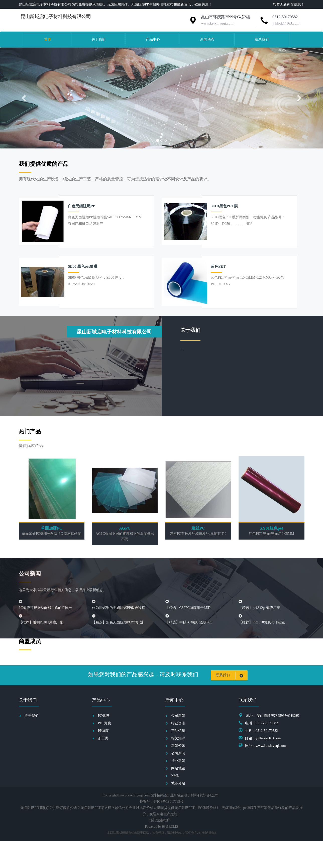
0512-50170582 (285, 17)
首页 (47, 39)
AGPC (125, 528)
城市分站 (178, 783)
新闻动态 (207, 39)
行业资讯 (178, 723)
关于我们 (98, 39)
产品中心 (153, 39)
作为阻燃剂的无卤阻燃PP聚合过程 (118, 608)
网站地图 (178, 768)
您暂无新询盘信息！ (288, 4)
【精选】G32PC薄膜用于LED (187, 608)
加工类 (103, 738)
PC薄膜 (103, 716)
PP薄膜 (103, 731)
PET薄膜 (104, 723)
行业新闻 (178, 761)
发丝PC (198, 528)
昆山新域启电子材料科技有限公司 (114, 331)
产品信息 (178, 731)
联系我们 (262, 39)
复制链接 (158, 795)
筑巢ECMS (170, 826)
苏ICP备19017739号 (169, 801)
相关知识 (178, 738)
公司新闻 (178, 716)
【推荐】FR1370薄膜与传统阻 (262, 622)
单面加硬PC (51, 528)
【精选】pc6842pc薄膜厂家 (259, 608)
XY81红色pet (271, 528)
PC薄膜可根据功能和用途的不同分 (45, 608)
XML (175, 776)
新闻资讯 (178, 746)
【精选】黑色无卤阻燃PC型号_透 (118, 622)
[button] (24, 98)
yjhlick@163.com (285, 23)
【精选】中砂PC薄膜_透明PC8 (188, 622)
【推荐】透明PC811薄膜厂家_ (42, 622)
